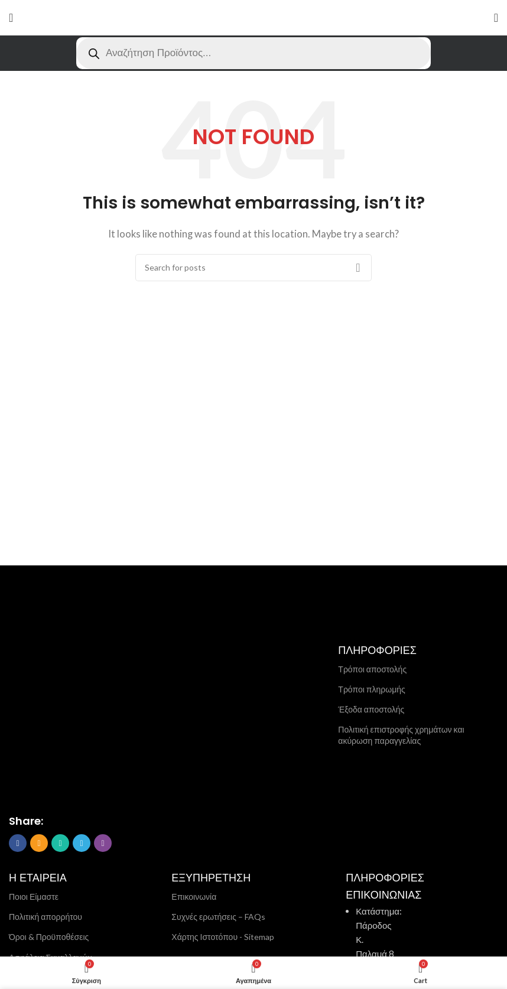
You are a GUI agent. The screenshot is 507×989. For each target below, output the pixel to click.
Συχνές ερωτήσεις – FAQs (218, 917)
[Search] (253, 267)
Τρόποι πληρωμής (371, 689)
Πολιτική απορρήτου (45, 917)
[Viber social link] (103, 843)
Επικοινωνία (193, 897)
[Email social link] (39, 843)
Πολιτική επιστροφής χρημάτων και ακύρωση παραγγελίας (401, 734)
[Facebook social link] (18, 843)
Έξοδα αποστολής (371, 709)
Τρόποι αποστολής (372, 669)
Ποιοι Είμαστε (33, 897)
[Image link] (68, 729)
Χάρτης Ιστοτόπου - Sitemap (222, 937)
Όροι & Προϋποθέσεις (49, 937)
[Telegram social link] (81, 843)
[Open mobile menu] (11, 18)
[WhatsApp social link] (60, 843)
